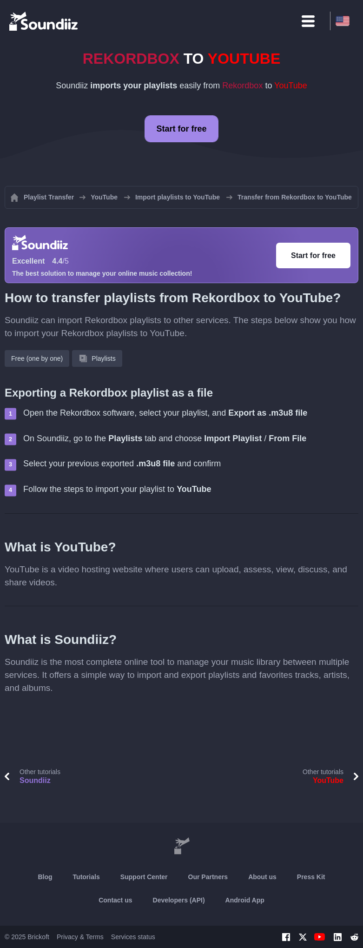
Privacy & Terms (80, 937)
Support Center (144, 877)
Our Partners (208, 877)
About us (262, 877)
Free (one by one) (37, 358)
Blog (45, 877)
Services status (133, 937)
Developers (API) (179, 900)
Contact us (115, 900)
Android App (244, 900)
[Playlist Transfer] (44, 21)
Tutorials (86, 877)
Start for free (181, 128)
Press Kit (311, 877)
